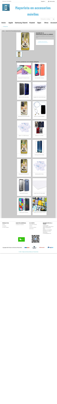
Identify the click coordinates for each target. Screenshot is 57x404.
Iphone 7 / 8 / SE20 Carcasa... (24, 135)
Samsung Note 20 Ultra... (39, 174)
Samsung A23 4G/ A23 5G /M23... (24, 116)
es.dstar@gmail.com (47, 233)
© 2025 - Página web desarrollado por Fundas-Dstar (28, 251)
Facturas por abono (32, 227)
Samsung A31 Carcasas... (24, 212)
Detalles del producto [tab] (42, 41)
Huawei (32, 23)
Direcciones (31, 228)
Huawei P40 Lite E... (24, 154)
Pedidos (30, 225)
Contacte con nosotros (20, 224)
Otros (46, 23)
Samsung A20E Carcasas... (39, 77)
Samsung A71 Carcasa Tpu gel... (24, 77)
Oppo (39, 23)
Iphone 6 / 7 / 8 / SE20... (39, 135)
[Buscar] (48, 19)
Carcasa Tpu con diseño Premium (39, 212)
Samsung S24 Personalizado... (24, 174)
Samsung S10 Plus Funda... (39, 154)
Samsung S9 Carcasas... (24, 193)
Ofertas (3, 224)
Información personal (33, 224)
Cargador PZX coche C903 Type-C (39, 97)
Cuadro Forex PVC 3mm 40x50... (39, 193)
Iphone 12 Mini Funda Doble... (24, 97)
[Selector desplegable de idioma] (43, 1)
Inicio (3, 23)
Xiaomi (24, 23)
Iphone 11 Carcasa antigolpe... (39, 116)
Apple (11, 23)
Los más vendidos (5, 227)
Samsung (18, 23)
